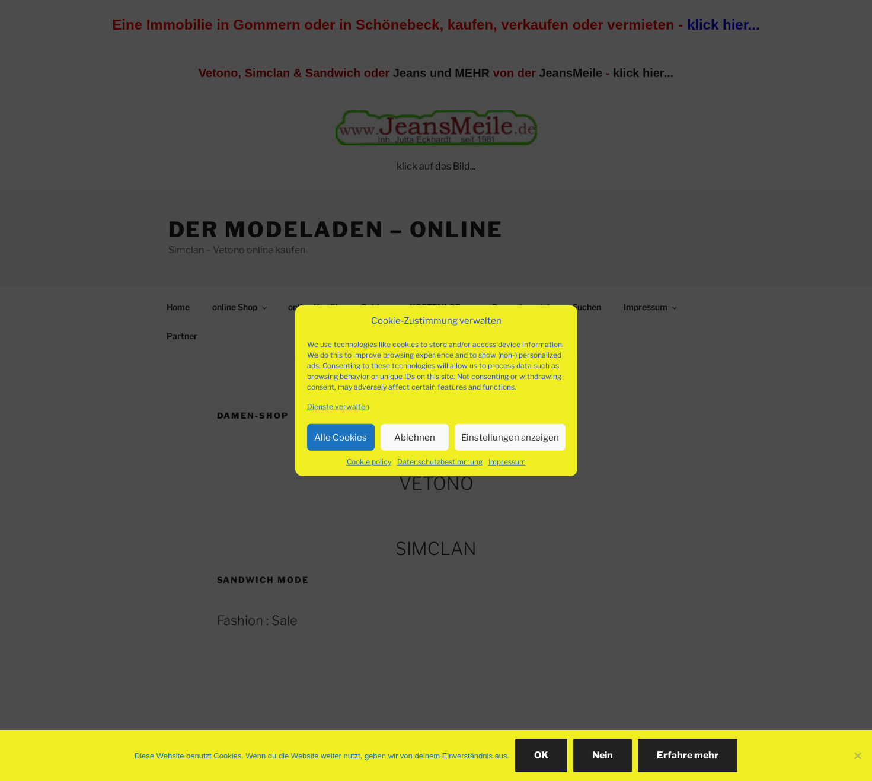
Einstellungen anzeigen (510, 437)
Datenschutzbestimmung (440, 461)
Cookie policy (369, 461)
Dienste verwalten (338, 406)
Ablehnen (414, 437)
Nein (602, 755)
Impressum (507, 461)
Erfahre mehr (687, 755)
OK (541, 755)
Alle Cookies (340, 437)
